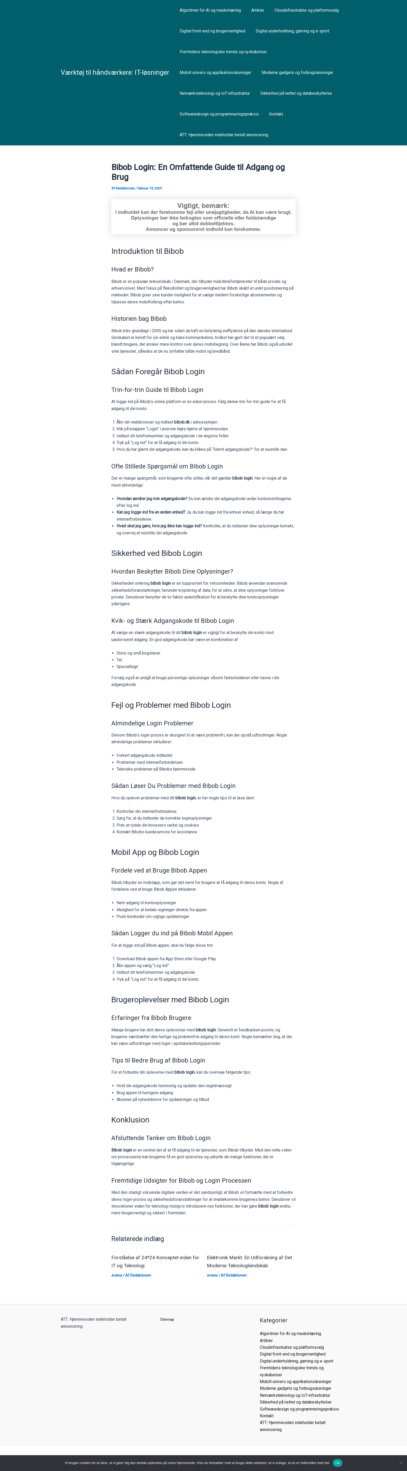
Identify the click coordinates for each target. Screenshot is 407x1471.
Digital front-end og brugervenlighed (211, 31)
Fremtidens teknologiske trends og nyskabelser (222, 51)
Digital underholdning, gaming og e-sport (289, 31)
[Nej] (400, 1463)
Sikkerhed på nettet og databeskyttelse (293, 93)
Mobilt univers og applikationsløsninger (214, 72)
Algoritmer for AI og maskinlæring (209, 10)
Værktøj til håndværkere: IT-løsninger (115, 72)
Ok (337, 1463)
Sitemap (167, 1319)
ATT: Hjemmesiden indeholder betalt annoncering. (223, 134)
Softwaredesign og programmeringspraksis (218, 114)
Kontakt (273, 114)
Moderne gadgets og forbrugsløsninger (294, 72)
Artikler (254, 10)
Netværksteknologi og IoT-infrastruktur (214, 93)
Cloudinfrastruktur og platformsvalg (301, 10)
